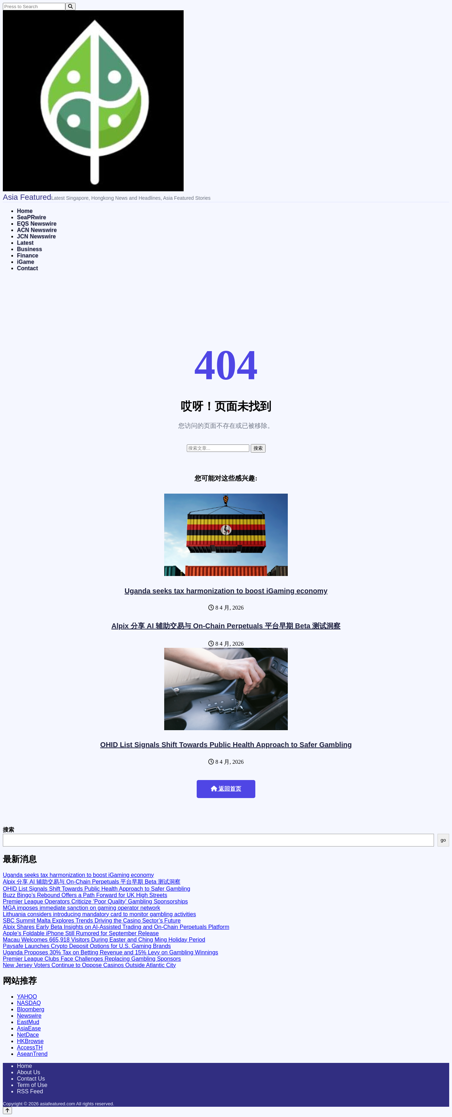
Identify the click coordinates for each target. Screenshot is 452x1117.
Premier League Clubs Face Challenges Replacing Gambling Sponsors (92, 959)
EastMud (28, 1022)
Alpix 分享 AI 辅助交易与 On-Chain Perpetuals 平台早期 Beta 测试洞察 (226, 626)
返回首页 (226, 789)
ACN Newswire (37, 230)
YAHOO (27, 997)
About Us (28, 1072)
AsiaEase (29, 1028)
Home (24, 211)
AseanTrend (32, 1054)
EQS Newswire (36, 224)
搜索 (8, 830)
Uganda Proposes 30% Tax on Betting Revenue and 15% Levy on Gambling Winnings (110, 952)
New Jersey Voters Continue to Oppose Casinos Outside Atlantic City (89, 965)
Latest (25, 243)
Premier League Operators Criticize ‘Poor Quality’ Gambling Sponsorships (95, 901)
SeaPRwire (31, 217)
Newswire (29, 1016)
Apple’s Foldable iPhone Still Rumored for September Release (81, 933)
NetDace (28, 1035)
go (443, 840)
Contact (27, 268)
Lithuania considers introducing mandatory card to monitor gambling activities (99, 914)
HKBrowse (30, 1041)
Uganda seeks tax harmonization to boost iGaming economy (226, 591)
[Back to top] (7, 1110)
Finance (27, 255)
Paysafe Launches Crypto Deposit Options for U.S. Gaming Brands (87, 946)
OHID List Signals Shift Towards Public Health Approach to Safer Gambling (226, 745)
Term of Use (32, 1085)
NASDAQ (29, 1003)
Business (29, 249)
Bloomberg (30, 1009)
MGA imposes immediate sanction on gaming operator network (81, 908)
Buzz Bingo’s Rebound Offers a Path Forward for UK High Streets (85, 895)
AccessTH (30, 1048)
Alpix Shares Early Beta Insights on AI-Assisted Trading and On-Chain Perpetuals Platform (116, 927)
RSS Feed (30, 1091)
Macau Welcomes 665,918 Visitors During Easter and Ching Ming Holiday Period (104, 940)
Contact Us (31, 1079)
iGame (25, 262)
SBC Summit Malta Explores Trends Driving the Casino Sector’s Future (92, 921)
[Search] (70, 6)
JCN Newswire (36, 236)
